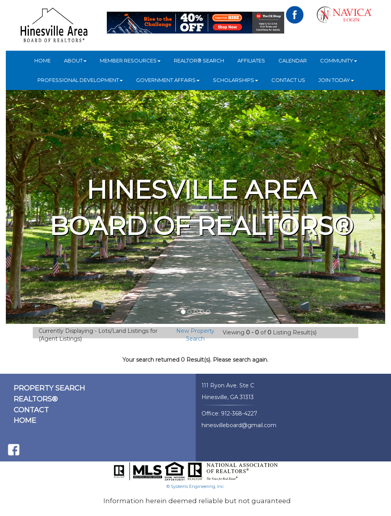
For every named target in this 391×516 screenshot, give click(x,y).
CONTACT (31, 410)
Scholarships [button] (235, 80)
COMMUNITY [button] (338, 60)
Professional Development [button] (80, 80)
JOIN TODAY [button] (336, 80)
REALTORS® (36, 399)
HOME (42, 60)
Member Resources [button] (130, 60)
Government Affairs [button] (168, 80)
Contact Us (288, 80)
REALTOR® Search (199, 60)
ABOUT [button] (75, 60)
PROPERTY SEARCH (49, 388)
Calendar (292, 60)
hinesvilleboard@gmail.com (239, 425)
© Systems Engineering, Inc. (195, 486)
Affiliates (251, 60)
